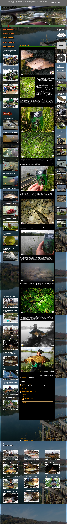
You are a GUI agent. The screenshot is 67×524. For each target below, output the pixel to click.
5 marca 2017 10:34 (33, 391)
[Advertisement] (37, 35)
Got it (58, 2)
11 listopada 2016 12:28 (30, 384)
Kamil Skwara (27, 398)
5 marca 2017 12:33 (34, 398)
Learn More (53, 2)
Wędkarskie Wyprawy (25, 391)
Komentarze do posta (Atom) (28, 440)
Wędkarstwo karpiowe (36, 378)
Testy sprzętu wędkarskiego (27, 378)
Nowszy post (23, 438)
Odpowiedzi (25, 396)
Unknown (23, 384)
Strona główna (37, 438)
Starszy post (51, 438)
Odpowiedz (24, 388)
